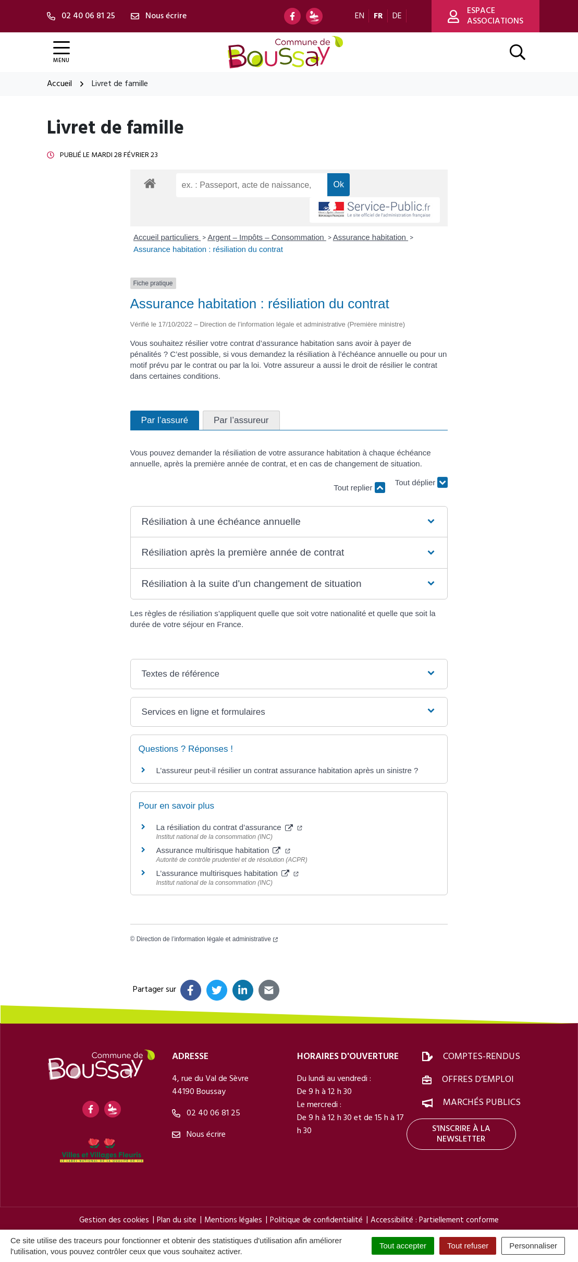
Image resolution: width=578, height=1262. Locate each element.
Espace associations (485, 16)
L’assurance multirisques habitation (227, 873)
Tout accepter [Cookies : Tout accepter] (402, 1245)
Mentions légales (233, 1220)
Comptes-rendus (481, 1056)
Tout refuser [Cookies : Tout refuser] (467, 1245)
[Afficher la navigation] (61, 52)
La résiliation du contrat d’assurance (229, 827)
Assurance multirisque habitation (223, 850)
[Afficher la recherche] (517, 52)
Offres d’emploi (478, 1079)
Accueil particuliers (167, 237)
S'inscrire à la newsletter (461, 1134)
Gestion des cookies (114, 1220)
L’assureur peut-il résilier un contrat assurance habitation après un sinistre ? (287, 770)
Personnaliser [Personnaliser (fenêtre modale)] (533, 1245)
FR (378, 16)
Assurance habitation (370, 237)
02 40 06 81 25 (206, 1113)
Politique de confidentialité (316, 1220)
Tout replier (359, 487)
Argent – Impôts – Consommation (266, 237)
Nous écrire (199, 1134)
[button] (289, 522)
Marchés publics (482, 1102)
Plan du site (176, 1220)
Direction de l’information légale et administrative (207, 939)
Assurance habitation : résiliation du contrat (208, 249)
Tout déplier (421, 482)
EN (359, 16)
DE (397, 16)
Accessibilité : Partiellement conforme (435, 1220)
